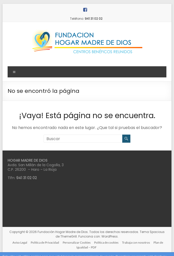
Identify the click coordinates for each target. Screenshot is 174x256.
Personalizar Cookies (77, 242)
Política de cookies (106, 242)
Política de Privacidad (45, 242)
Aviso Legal (19, 242)
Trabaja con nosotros (136, 242)
